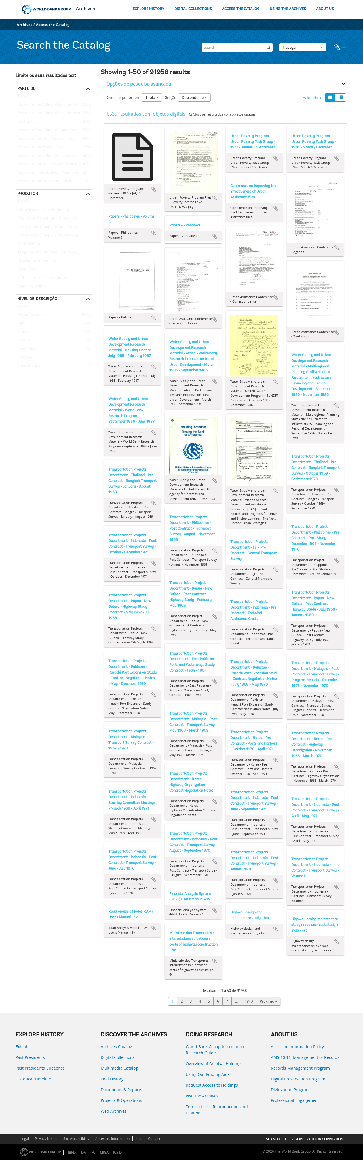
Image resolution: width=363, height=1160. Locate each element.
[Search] (237, 47)
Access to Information (112, 1138)
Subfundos (26, 349)
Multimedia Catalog (119, 1068)
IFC (92, 1152)
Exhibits (23, 1046)
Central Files (27, 121)
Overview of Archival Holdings (214, 1063)
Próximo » (268, 1001)
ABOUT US (325, 9)
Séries (22, 332)
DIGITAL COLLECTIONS (193, 9)
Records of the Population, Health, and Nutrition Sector (54, 181)
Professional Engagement (295, 1100)
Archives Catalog (116, 1046)
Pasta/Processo (30, 315)
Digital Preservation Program (298, 1079)
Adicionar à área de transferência (154, 189)
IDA (83, 1152)
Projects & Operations (121, 1100)
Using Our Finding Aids (208, 1074)
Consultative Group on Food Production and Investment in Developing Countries (54, 227)
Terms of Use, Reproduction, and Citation (217, 1110)
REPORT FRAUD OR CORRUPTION (317, 1139)
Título (151, 97)
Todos (23, 97)
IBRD (72, 1152)
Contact (154, 1138)
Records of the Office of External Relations (52, 104)
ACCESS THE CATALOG (240, 9)
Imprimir (312, 97)
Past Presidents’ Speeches (40, 1068)
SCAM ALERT (276, 1139)
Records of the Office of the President (48, 113)
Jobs (139, 1138)
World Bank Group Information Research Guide (215, 1049)
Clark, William (28, 244)
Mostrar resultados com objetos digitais (222, 114)
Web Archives (113, 1111)
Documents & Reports (121, 1089)
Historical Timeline (33, 1079)
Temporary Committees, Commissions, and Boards (54, 252)
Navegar (303, 47)
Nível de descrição (37, 298)
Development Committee (38, 261)
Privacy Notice (46, 1138)
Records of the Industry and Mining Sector (52, 164)
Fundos (23, 340)
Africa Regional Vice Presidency (42, 210)
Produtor (27, 193)
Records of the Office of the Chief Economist (54, 155)
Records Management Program (300, 1068)
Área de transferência (340, 47)
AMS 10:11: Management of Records (305, 1057)
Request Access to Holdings (212, 1085)
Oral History (112, 1079)
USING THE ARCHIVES (288, 9)
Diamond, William (31, 286)
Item (21, 323)
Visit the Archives (202, 1096)
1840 (249, 1001)
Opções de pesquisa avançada (138, 84)
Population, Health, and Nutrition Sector (51, 218)
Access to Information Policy (297, 1046)
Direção (170, 97)
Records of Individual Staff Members (47, 172)
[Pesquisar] (268, 47)
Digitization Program (290, 1089)
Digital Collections (118, 1057)
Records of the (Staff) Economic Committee (53, 138)
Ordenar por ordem (123, 97)
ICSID (117, 1152)
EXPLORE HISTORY (148, 9)
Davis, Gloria (27, 269)
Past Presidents (30, 1057)
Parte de (26, 88)
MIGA (104, 1152)
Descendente (194, 97)
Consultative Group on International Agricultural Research (54, 235)
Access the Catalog (53, 24)
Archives (85, 9)
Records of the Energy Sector (41, 147)
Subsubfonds (28, 366)
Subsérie (24, 357)
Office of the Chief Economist (41, 278)
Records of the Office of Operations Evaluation (54, 130)
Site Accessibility (76, 1138)
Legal (24, 1138)
